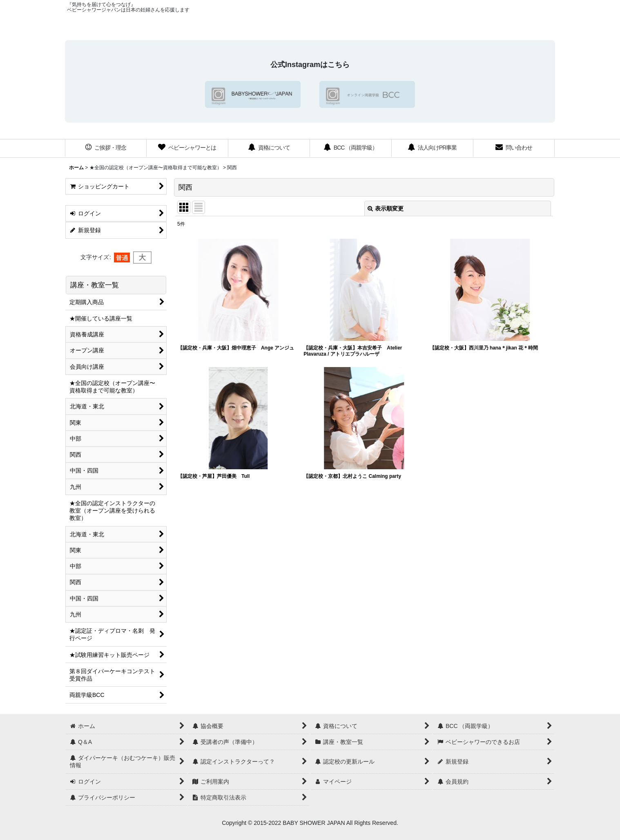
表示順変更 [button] (386, 208)
